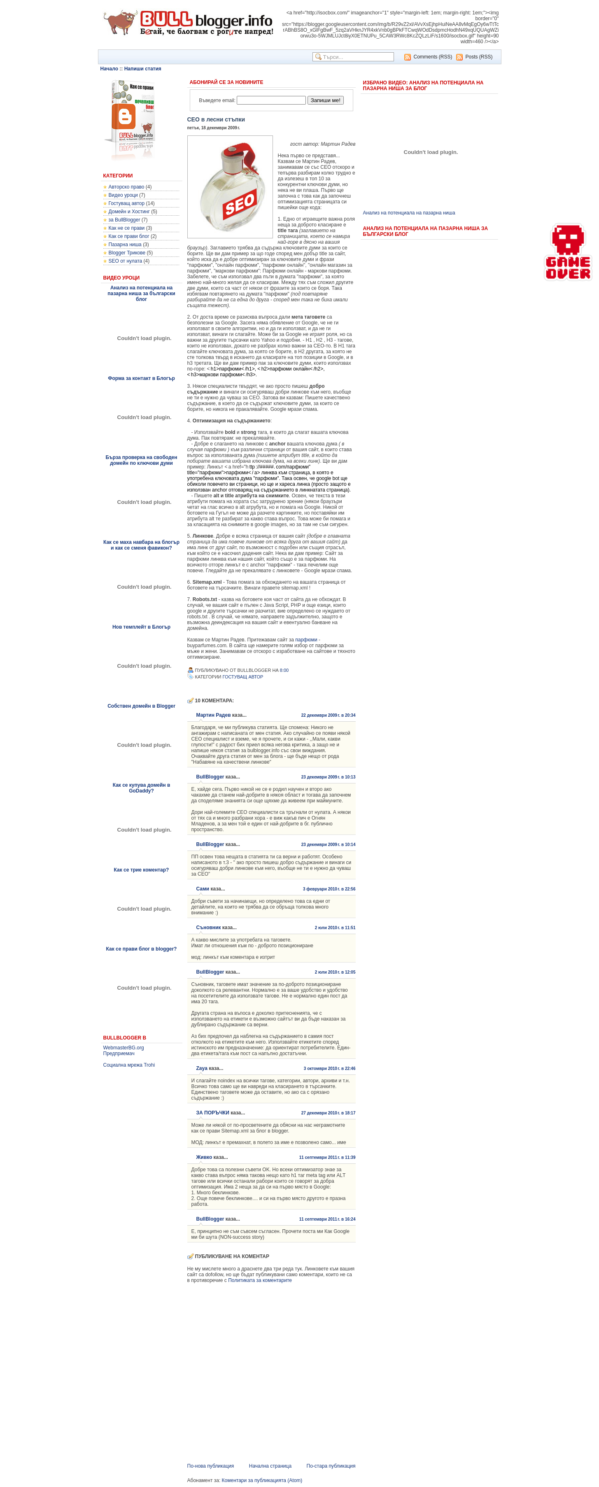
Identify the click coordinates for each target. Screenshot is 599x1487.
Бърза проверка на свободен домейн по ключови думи (141, 460)
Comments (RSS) (432, 57)
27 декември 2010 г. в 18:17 (328, 1113)
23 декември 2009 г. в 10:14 (328, 844)
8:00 (284, 670)
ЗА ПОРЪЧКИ (212, 1113)
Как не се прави (127, 228)
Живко (204, 1157)
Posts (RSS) (478, 57)
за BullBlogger (124, 220)
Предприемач (119, 1053)
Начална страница (270, 1466)
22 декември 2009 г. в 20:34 (328, 715)
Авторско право (127, 187)
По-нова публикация (210, 1466)
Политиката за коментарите (260, 1280)
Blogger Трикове (127, 253)
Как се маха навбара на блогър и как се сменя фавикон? (141, 545)
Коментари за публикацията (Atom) (262, 1480)
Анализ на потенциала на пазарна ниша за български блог (141, 293)
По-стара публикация (331, 1466)
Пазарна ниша (125, 244)
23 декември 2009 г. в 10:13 (328, 777)
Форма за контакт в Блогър (141, 378)
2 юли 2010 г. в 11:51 (335, 927)
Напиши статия (142, 69)
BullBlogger (210, 777)
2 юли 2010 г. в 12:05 (335, 972)
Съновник (208, 927)
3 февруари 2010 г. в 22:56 (329, 889)
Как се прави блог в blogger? (141, 949)
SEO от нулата (125, 261)
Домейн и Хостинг (129, 211)
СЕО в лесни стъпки (216, 119)
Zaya (201, 1068)
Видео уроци (123, 195)
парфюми (306, 640)
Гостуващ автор (127, 203)
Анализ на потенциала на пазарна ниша (409, 213)
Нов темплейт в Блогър (141, 627)
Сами (203, 889)
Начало (109, 69)
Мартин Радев (213, 715)
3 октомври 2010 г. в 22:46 (330, 1068)
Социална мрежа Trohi (129, 1065)
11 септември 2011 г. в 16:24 (327, 1219)
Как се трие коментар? (141, 870)
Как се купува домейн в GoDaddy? (141, 788)
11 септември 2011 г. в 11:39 (327, 1157)
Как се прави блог (129, 236)
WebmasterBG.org (123, 1048)
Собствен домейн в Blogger (141, 706)
